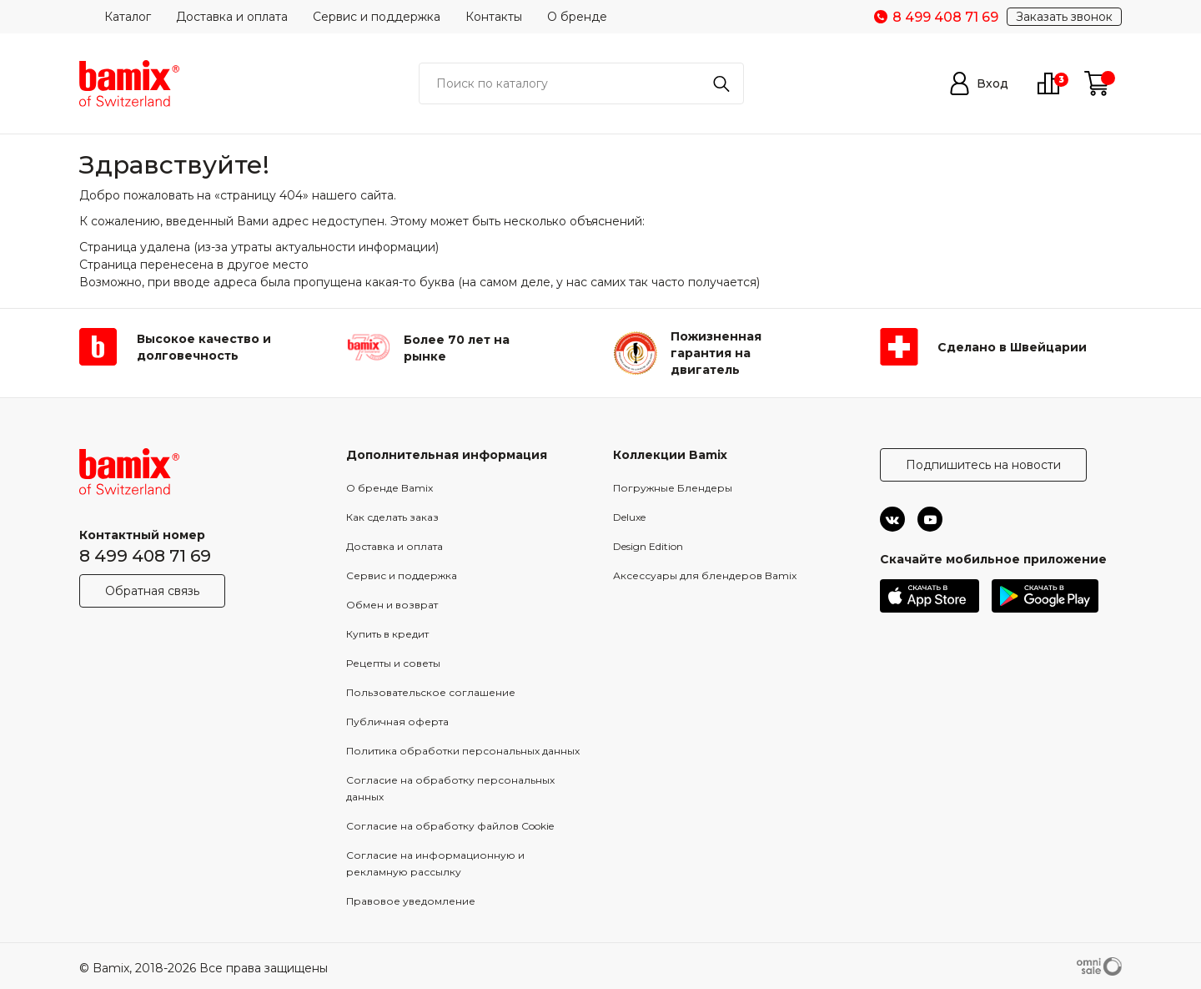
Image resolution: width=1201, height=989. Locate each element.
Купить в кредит (387, 634)
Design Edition (648, 546)
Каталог (127, 16)
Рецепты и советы (393, 663)
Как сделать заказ (392, 517)
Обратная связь (152, 590)
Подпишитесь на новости (983, 464)
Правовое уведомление (410, 901)
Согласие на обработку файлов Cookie (450, 826)
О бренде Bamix (389, 488)
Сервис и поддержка (376, 16)
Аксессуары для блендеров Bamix (704, 575)
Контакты (493, 16)
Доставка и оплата (232, 16)
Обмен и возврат (392, 604)
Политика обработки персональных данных (463, 750)
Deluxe (629, 517)
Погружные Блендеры (672, 488)
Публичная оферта (397, 721)
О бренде (577, 16)
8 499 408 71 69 (145, 556)
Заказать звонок (1064, 16)
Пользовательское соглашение (430, 692)
